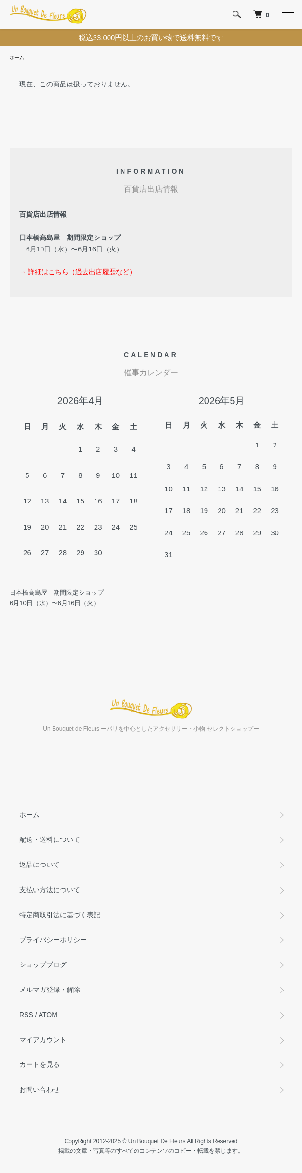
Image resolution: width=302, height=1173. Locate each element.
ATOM (48, 1015)
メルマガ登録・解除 (49, 989)
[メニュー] (287, 14)
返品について (39, 864)
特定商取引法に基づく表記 (59, 915)
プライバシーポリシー (53, 940)
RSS (26, 1015)
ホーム (17, 57)
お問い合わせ (39, 1089)
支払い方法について (49, 890)
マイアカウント (43, 1040)
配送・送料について (49, 839)
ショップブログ (43, 964)
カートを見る (39, 1064)
